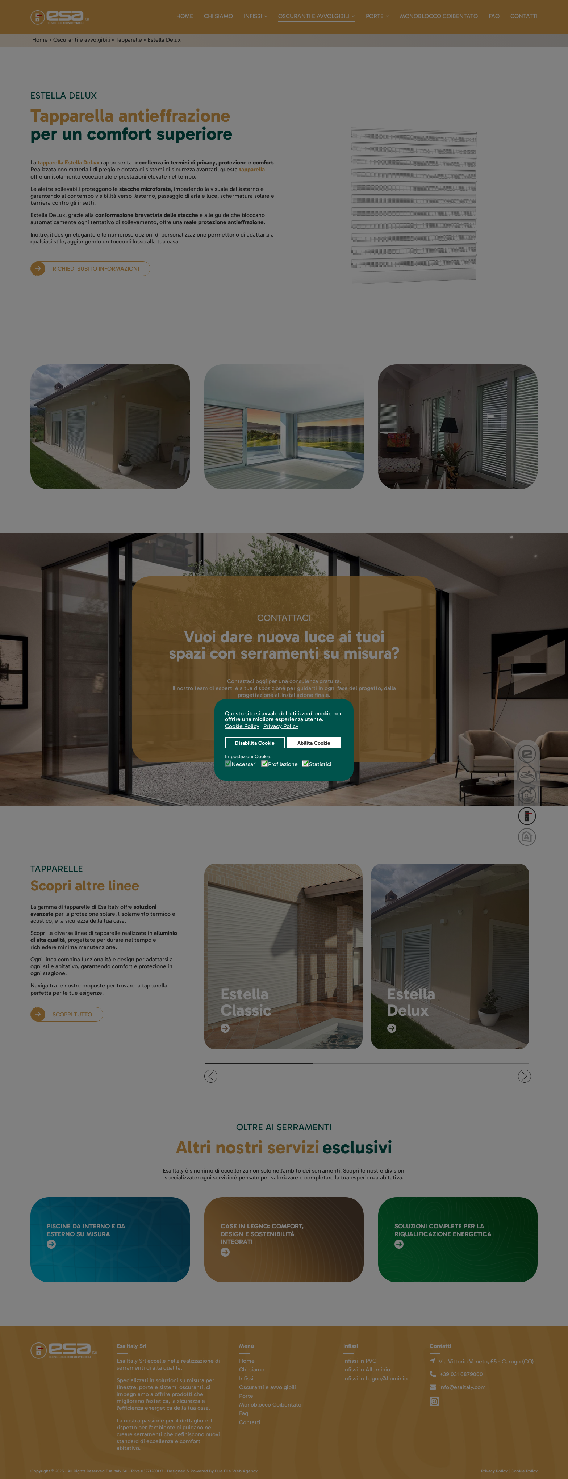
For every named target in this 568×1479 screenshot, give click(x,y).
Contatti (524, 16)
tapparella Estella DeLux (69, 162)
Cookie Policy (524, 1471)
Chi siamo (218, 16)
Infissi (253, 16)
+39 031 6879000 (461, 1374)
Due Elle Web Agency (236, 1471)
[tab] (259, 1063)
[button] (210, 1076)
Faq (494, 16)
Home (184, 16)
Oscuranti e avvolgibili (314, 16)
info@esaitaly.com (462, 1387)
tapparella (252, 169)
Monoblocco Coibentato (439, 16)
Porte (375, 16)
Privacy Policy (494, 1471)
